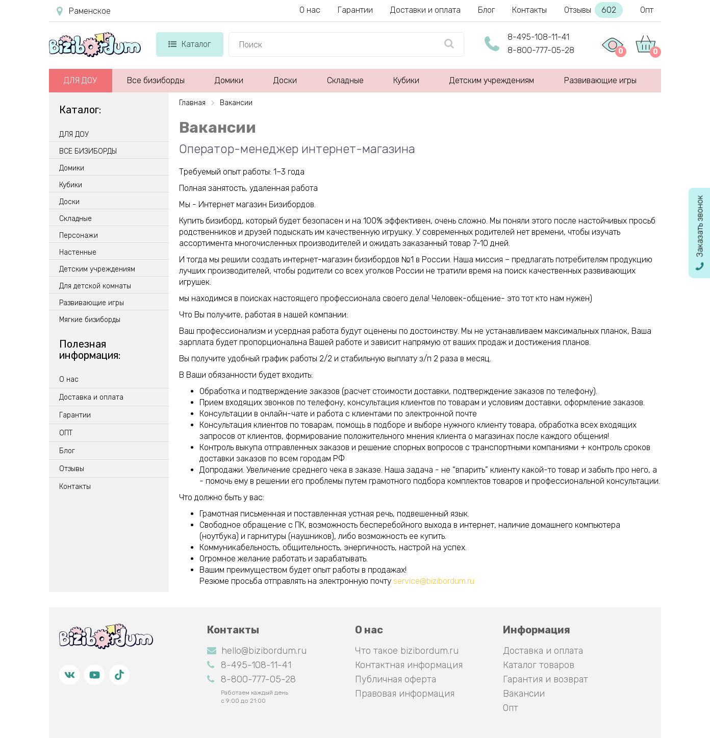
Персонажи (78, 235)
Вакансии (524, 693)
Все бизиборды (156, 80)
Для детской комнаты (95, 286)
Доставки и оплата (425, 10)
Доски (285, 80)
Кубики (406, 80)
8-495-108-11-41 (538, 37)
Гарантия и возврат (545, 679)
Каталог (189, 44)
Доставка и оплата (91, 397)
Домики (229, 80)
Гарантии (355, 10)
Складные (345, 80)
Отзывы (593, 10)
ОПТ (65, 433)
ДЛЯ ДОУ (80, 80)
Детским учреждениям (491, 80)
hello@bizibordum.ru (257, 650)
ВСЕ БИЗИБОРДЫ (88, 151)
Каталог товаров (538, 665)
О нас (309, 10)
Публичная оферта (395, 679)
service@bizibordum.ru (433, 581)
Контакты (529, 10)
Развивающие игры (600, 80)
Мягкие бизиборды (89, 320)
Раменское (84, 11)
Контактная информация (409, 665)
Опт (646, 10)
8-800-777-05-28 (541, 50)
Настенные (77, 252)
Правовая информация (404, 693)
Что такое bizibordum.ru (407, 650)
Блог (486, 10)
